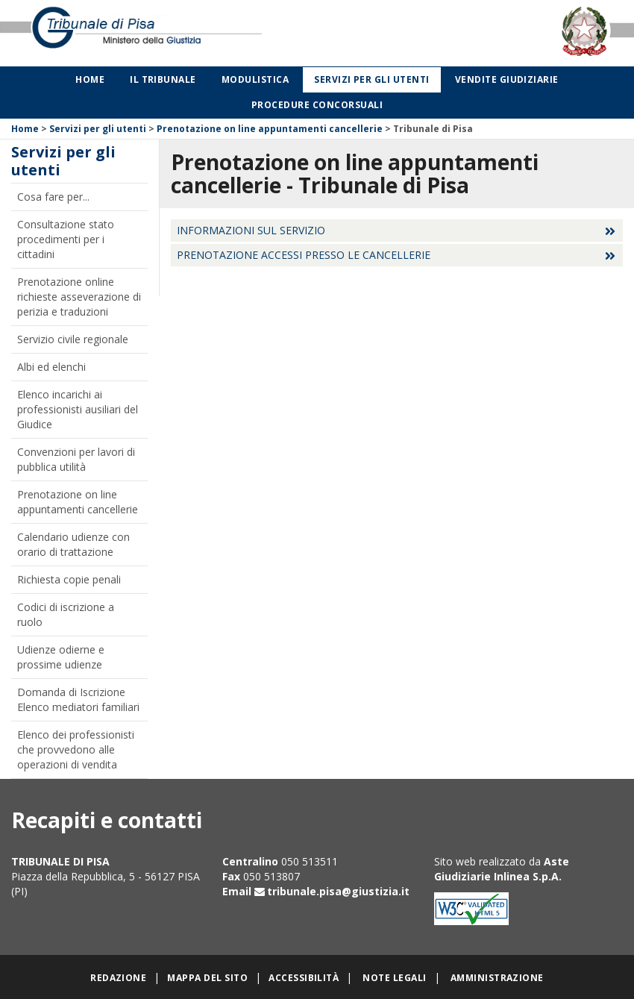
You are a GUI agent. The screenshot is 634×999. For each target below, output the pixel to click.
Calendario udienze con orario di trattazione (73, 544)
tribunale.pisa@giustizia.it (338, 891)
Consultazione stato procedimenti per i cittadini (65, 239)
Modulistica (255, 79)
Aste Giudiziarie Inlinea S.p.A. (501, 868)
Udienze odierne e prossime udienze (60, 656)
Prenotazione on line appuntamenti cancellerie (270, 128)
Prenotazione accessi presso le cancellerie (303, 255)
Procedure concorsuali (317, 104)
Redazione (118, 977)
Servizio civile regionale (72, 339)
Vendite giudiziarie (507, 79)
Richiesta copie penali (69, 579)
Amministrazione (497, 977)
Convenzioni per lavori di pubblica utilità (76, 459)
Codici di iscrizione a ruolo (65, 614)
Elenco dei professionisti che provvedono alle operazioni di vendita (75, 749)
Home (89, 79)
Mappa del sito (207, 977)
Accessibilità (304, 977)
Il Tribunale (163, 79)
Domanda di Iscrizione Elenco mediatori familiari (78, 699)
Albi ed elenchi (51, 367)
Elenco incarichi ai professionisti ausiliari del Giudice (77, 409)
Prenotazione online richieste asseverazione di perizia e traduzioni (79, 297)
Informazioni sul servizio (251, 230)
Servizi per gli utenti (372, 79)
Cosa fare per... (53, 197)
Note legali (394, 977)
